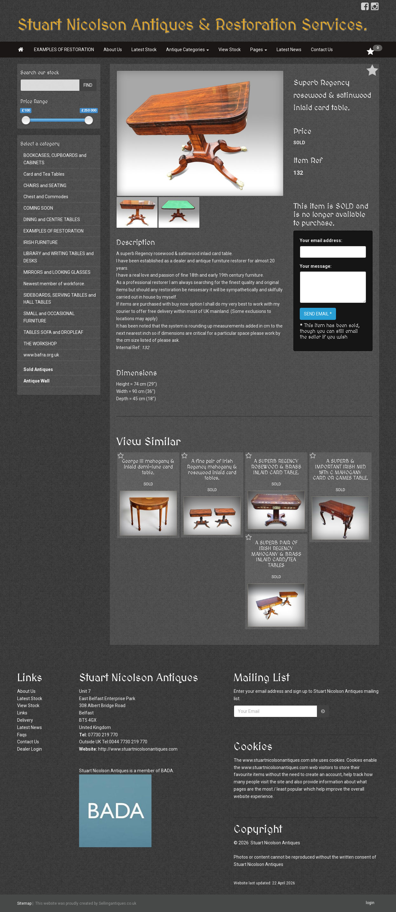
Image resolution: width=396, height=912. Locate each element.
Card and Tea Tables (43, 174)
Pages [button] (258, 49)
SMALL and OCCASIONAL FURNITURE (49, 317)
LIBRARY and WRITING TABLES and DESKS (58, 257)
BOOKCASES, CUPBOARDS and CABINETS (54, 159)
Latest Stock (144, 49)
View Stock (229, 49)
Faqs (22, 734)
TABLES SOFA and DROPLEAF (53, 332)
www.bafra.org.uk (41, 354)
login (370, 903)
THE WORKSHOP (40, 343)
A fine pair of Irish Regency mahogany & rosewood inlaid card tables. (212, 469)
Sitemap (24, 903)
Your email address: (321, 240)
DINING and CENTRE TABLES (51, 219)
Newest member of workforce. (54, 283)
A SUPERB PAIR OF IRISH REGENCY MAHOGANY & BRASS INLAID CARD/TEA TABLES (276, 554)
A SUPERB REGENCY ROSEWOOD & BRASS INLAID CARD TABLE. (276, 466)
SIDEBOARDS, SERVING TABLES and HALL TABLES (59, 299)
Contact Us (322, 49)
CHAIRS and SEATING (44, 185)
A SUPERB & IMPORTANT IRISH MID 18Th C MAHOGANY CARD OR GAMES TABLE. (340, 469)
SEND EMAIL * (318, 313)
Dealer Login (29, 749)
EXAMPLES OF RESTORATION (64, 49)
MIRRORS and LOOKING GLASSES (57, 272)
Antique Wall (36, 380)
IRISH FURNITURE (40, 242)
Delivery (25, 720)
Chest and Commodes (45, 196)
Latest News (289, 49)
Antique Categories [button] (187, 49)
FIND (88, 85)
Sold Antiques (38, 369)
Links (22, 712)
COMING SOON (38, 208)
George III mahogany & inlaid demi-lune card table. (148, 466)
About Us (113, 49)
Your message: (316, 266)
